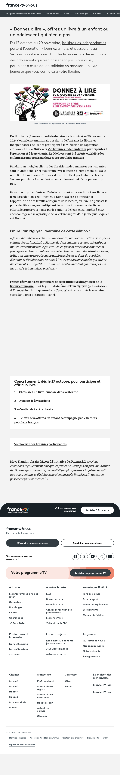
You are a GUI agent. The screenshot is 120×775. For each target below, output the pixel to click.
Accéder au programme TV (90, 573)
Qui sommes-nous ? (94, 641)
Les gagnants (90, 610)
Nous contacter (55, 599)
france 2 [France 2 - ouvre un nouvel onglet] (14, 681)
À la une (14, 587)
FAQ (48, 594)
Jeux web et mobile (57, 649)
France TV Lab (102, 685)
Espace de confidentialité (22, 744)
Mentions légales (17, 737)
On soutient (52, 14)
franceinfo (44, 674)
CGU (105, 737)
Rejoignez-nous (91, 656)
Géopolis (42, 716)
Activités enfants (55, 654)
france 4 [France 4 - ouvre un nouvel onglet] (14, 692)
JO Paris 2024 (17, 623)
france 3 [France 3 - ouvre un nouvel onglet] (14, 686)
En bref (97, 14)
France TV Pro (102, 692)
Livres (67, 14)
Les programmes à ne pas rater (23, 14)
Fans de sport (90, 599)
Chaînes (14, 674)
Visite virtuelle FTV (56, 623)
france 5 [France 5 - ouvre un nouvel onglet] (14, 697)
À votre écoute (56, 587)
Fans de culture (91, 594)
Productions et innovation (18, 635)
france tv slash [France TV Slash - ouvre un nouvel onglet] (17, 702)
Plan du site (93, 737)
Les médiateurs (54, 604)
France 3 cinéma (18, 649)
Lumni (68, 686)
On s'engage (16, 618)
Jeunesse (71, 674)
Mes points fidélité (93, 615)
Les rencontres (54, 618)
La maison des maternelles (102, 676)
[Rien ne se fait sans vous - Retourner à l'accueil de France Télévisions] (60, 531)
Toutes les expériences (95, 604)
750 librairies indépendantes (67, 149)
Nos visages (81, 14)
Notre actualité (92, 651)
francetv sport (45, 703)
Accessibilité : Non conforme (44, 737)
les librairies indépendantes (84, 43)
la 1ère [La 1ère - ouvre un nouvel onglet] (13, 708)
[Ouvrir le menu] (112, 5)
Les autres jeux (56, 634)
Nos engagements (93, 646)
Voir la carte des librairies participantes (40, 444)
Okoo (68, 681)
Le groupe (89, 634)
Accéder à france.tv (97, 510)
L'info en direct (45, 681)
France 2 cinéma (18, 644)
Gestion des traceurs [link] (72, 737)
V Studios (14, 654)
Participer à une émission (87, 543)
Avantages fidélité (95, 587)
